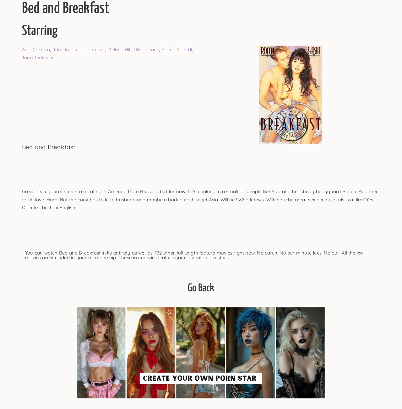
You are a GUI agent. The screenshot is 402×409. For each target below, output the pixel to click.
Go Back (201, 288)
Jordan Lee (92, 50)
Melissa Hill (119, 50)
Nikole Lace (146, 50)
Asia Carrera (36, 50)
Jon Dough (65, 50)
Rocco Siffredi (176, 50)
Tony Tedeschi (37, 57)
